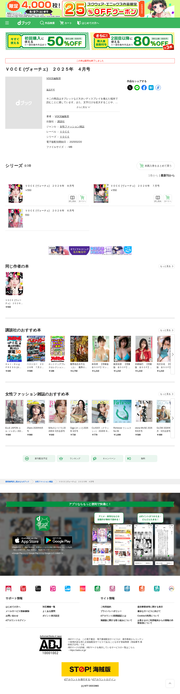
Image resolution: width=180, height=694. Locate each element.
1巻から (153, 175)
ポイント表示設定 (51, 616)
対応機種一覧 (49, 607)
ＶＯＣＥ (65, 131)
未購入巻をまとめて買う (158, 165)
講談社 (61, 121)
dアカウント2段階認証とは (113, 616)
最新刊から (168, 175)
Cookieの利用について (148, 616)
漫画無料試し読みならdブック (17, 482)
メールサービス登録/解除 (17, 611)
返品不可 (50, 90)
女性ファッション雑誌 (72, 126)
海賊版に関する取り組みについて (116, 620)
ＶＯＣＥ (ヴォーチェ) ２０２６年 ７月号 (135, 185)
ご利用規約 (106, 607)
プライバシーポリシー (111, 611)
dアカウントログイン (16, 620)
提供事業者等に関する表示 (150, 607)
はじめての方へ (13, 607)
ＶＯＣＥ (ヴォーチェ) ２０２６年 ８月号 (49, 185)
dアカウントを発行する (77, 679)
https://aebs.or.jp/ (78, 650)
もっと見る (165, 266)
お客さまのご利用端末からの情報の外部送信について (155, 621)
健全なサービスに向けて (149, 611)
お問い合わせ (12, 616)
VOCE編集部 (53, 78)
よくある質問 (49, 611)
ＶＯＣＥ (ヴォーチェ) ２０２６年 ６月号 (49, 210)
